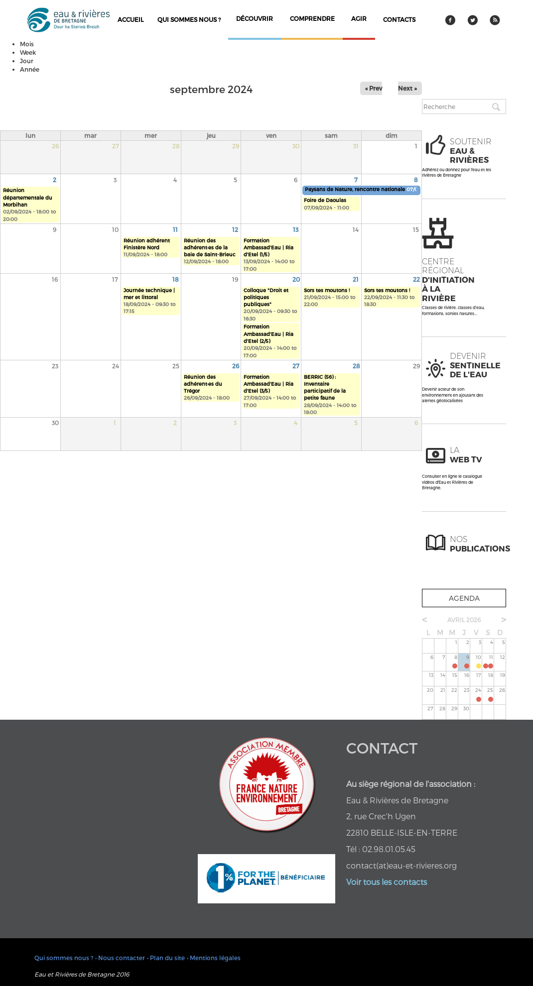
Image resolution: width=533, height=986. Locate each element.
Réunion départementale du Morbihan (27, 197)
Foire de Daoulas (325, 200)
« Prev (373, 88)
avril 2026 (464, 619)
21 (356, 279)
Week (28, 52)
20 (296, 279)
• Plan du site (166, 957)
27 (295, 365)
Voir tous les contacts (386, 881)
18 (175, 279)
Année (29, 69)
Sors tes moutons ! (327, 290)
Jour (26, 60)
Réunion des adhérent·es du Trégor (203, 384)
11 (175, 229)
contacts (399, 19)
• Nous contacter (120, 957)
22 (416, 279)
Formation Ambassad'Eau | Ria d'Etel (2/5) (268, 334)
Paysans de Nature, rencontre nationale (355, 189)
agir (359, 18)
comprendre (312, 18)
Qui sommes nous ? (189, 19)
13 (295, 229)
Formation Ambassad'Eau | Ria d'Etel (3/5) (268, 384)
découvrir (254, 18)
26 (235, 365)
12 (235, 229)
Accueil (130, 19)
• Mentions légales (214, 957)
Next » (407, 88)
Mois (27, 43)
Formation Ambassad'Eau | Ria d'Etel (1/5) (268, 247)
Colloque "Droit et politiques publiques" (266, 297)
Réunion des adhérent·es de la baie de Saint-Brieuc (210, 247)
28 (356, 365)
